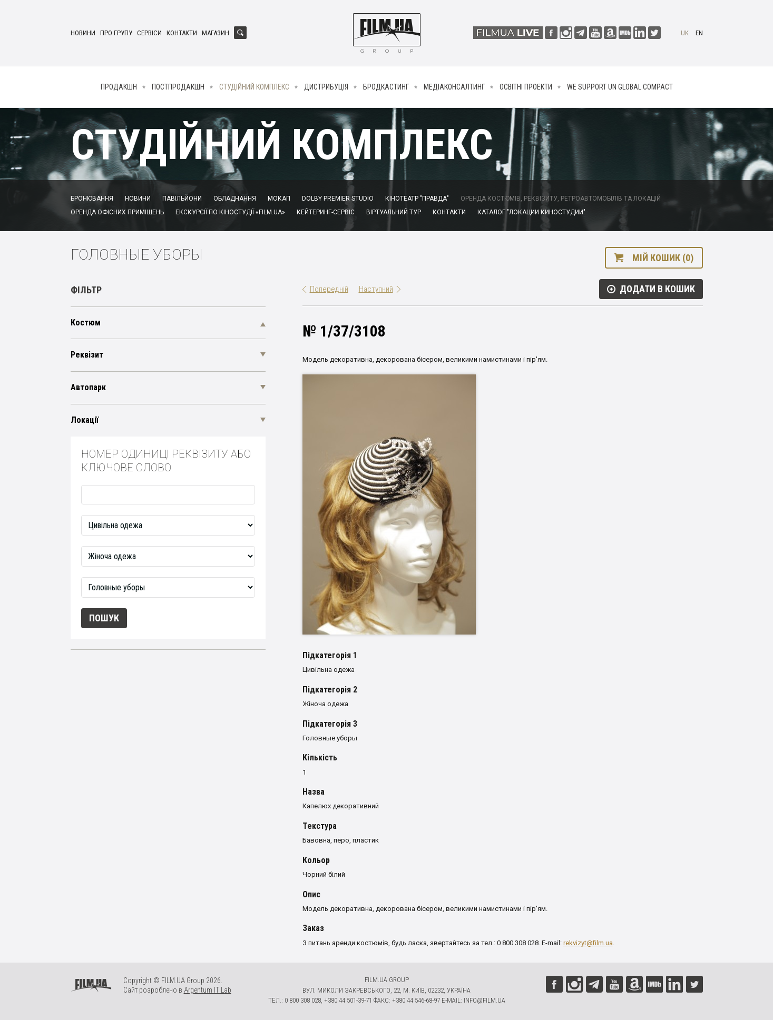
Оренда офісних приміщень (117, 212)
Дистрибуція (326, 87)
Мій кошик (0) (662, 257)
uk (685, 33)
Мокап (279, 198)
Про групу (116, 33)
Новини (83, 33)
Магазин (215, 33)
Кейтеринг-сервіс (326, 212)
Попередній (329, 289)
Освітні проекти (526, 87)
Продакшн (119, 87)
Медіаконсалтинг (454, 87)
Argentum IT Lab (207, 990)
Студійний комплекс (254, 87)
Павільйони (182, 198)
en (699, 33)
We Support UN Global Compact (620, 87)
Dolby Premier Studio (338, 198)
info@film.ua (484, 1000)
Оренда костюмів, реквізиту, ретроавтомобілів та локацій (561, 198)
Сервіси (149, 33)
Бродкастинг (386, 87)
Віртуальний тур (393, 212)
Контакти (182, 33)
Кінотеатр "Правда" (417, 198)
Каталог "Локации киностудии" (531, 212)
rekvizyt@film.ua (588, 943)
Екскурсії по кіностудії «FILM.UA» (230, 212)
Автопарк (88, 387)
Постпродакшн (178, 87)
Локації (85, 420)
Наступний (376, 289)
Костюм (86, 323)
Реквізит (87, 355)
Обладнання (234, 198)
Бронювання (92, 198)
